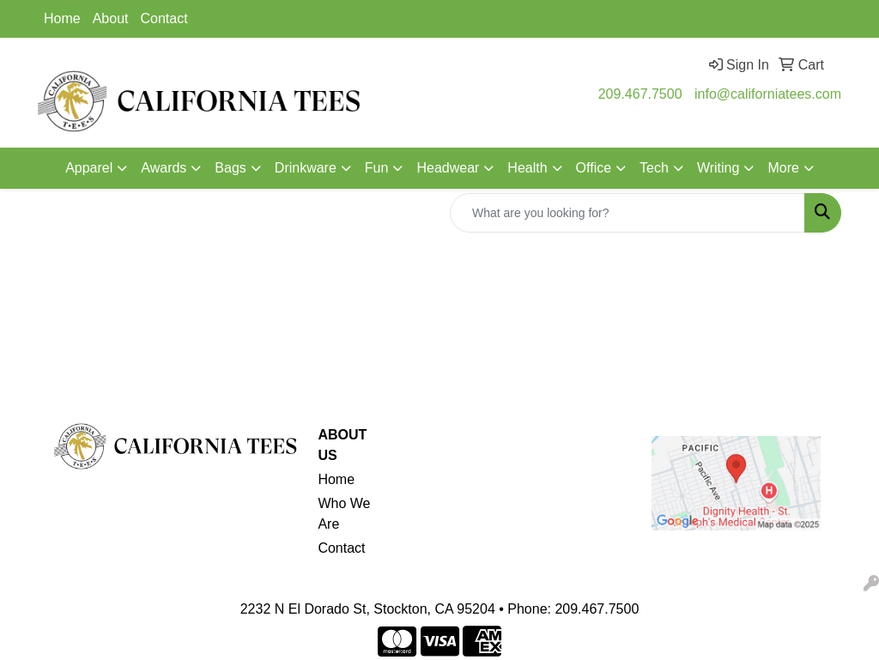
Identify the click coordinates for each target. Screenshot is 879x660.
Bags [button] (230, 167)
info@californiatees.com (767, 94)
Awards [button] (163, 167)
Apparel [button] (88, 167)
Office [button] (594, 167)
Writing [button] (718, 167)
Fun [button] (377, 167)
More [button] (782, 167)
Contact (164, 18)
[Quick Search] (627, 213)
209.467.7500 (640, 94)
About (111, 18)
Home (62, 18)
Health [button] (527, 167)
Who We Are (344, 513)
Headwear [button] (447, 167)
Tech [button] (654, 167)
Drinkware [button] (305, 167)
